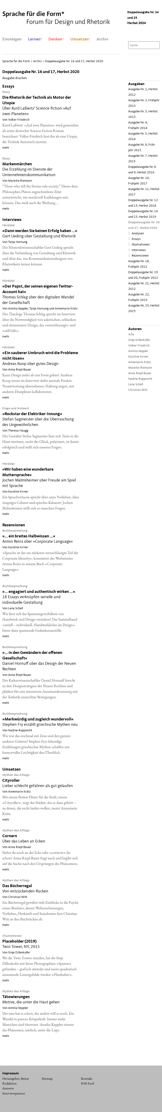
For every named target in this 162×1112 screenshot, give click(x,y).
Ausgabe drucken (14, 78)
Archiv (102, 39)
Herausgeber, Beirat (15, 1078)
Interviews (139, 250)
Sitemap (47, 1078)
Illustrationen (141, 244)
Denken (56, 39)
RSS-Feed (87, 1083)
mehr (5, 147)
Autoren (8, 1088)
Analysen (138, 233)
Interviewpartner (13, 1093)
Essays (136, 239)
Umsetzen (80, 39)
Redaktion (9, 1083)
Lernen (35, 39)
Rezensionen (140, 255)
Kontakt (86, 1078)
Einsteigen (12, 39)
